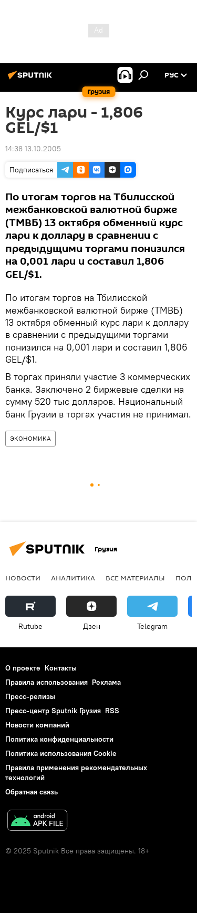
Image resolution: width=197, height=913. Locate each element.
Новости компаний (37, 725)
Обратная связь (31, 792)
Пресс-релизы (30, 696)
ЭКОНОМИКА (30, 438)
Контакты (61, 668)
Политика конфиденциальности (59, 739)
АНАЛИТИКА (73, 577)
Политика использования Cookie (61, 753)
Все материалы (135, 577)
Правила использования (46, 682)
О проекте (22, 668)
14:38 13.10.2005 (33, 148)
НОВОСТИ (22, 577)
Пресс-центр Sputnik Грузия (53, 710)
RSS (112, 710)
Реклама (106, 682)
